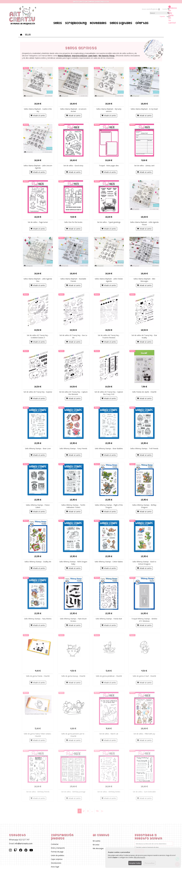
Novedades (98, 23)
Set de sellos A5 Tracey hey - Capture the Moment (73, 393)
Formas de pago (57, 851)
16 (97, 810)
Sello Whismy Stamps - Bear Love (38, 448)
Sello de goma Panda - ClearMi (38, 676)
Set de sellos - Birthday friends (37, 791)
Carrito (165, 9)
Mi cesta (96, 844)
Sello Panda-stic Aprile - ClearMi (144, 392)
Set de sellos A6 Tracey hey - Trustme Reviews (109, 336)
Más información (139, 857)
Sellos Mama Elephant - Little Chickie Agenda (109, 280)
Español (162, 16)
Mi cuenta (96, 841)
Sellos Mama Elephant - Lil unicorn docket (73, 110)
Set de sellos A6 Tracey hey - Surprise (37, 392)
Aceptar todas (135, 863)
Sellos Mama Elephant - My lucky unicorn (108, 110)
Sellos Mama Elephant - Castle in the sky (38, 110)
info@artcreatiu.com (23, 843)
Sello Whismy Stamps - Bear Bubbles (109, 448)
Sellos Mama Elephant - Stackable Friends (73, 280)
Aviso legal (55, 866)
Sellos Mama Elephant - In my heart (144, 109)
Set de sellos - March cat (108, 734)
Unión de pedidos (57, 855)
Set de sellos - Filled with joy (144, 734)
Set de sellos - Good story (73, 165)
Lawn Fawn (92, 55)
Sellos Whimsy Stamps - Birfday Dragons (144, 506)
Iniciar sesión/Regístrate (151, 9)
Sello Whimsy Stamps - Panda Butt (109, 618)
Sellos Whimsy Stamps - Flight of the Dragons (109, 506)
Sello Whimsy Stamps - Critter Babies (109, 561)
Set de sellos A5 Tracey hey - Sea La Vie (73, 336)
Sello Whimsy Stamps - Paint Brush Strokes (73, 619)
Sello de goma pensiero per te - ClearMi (73, 735)
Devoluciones (56, 863)
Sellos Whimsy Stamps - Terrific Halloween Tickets (73, 506)
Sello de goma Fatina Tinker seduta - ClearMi (38, 735)
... (92, 810)
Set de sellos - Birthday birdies (108, 791)
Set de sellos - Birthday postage (73, 791)
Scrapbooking (76, 23)
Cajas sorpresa (56, 859)
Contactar (54, 844)
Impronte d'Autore (79, 55)
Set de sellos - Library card (144, 165)
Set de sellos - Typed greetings (108, 222)
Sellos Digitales (121, 23)
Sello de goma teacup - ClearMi (73, 676)
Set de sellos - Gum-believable (144, 791)
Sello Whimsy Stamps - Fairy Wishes (37, 618)
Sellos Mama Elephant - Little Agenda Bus (38, 280)
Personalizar (150, 863)
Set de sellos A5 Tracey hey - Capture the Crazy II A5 (109, 393)
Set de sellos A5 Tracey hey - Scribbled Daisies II (38, 336)
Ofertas (141, 23)
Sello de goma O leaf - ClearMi (144, 676)
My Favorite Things (107, 55)
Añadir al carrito (38, 115)
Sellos (57, 23)
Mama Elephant (64, 55)
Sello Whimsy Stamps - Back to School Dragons (144, 562)
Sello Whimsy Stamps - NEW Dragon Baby (73, 562)
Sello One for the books (73, 222)
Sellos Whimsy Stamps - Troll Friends (144, 448)
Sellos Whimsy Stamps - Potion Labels (38, 506)
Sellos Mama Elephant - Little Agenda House (144, 223)
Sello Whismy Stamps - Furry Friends (73, 448)
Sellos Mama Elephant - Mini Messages (144, 280)
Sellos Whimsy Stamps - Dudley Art (37, 561)
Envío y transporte (58, 848)
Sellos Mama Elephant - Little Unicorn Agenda (37, 166)
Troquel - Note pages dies (109, 165)
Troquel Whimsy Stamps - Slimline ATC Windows (144, 619)
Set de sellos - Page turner (38, 222)
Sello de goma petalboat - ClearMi (109, 676)
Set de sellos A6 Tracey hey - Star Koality (144, 336)
